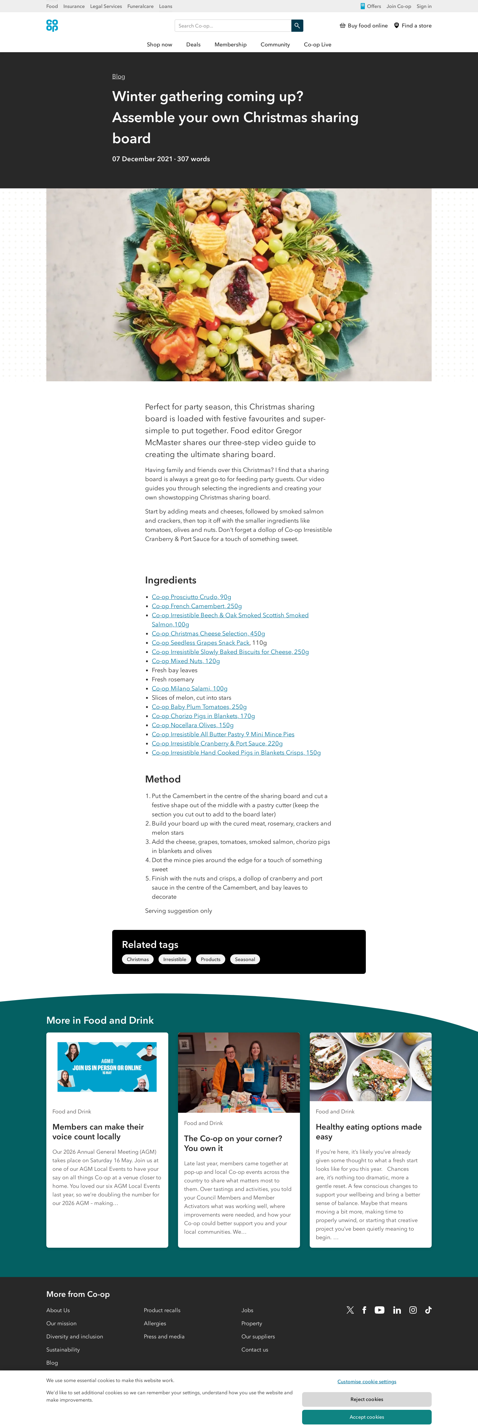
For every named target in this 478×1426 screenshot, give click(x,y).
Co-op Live (317, 44)
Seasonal (245, 959)
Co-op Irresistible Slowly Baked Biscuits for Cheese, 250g (230, 651)
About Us (58, 1310)
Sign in (424, 6)
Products (210, 959)
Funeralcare (140, 6)
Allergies (155, 1323)
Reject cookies (367, 1399)
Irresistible (174, 959)
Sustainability (63, 1349)
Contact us (254, 1349)
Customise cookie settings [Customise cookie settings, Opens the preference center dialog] (366, 1381)
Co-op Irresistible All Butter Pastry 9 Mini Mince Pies (223, 734)
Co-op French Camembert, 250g (197, 606)
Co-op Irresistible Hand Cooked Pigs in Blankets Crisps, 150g (236, 752)
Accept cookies (367, 1417)
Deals (193, 44)
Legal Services (106, 6)
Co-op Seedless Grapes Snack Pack (200, 642)
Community (275, 44)
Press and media (164, 1336)
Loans (165, 6)
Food (52, 6)
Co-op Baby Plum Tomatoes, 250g (199, 706)
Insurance (74, 6)
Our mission (61, 1323)
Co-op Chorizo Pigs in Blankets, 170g (203, 716)
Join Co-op (399, 6)
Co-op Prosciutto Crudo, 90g (191, 597)
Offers (370, 6)
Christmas (138, 959)
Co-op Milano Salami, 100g (190, 688)
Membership (231, 44)
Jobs (247, 1310)
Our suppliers (258, 1336)
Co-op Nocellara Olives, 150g (193, 725)
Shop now (159, 44)
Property (251, 1323)
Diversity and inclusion (74, 1336)
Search (296, 25)
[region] (239, 1398)
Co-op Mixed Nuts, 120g (186, 661)
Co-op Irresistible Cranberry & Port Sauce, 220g (217, 743)
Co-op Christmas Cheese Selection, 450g (208, 633)
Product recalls (162, 1310)
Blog (118, 76)
